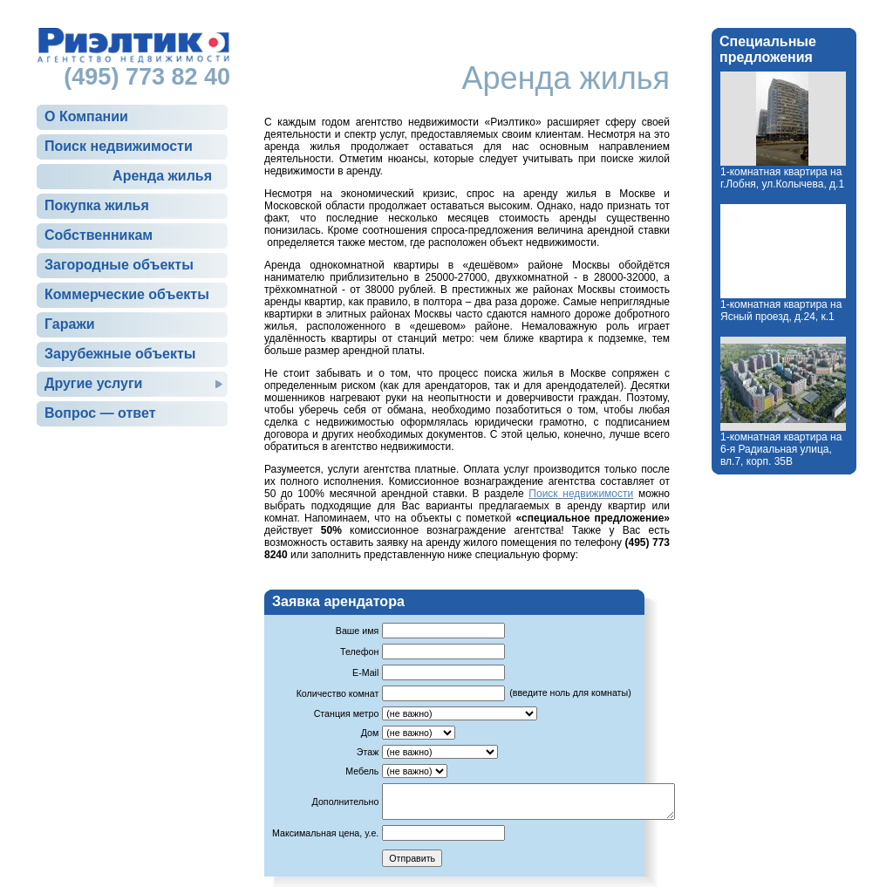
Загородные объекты (119, 264)
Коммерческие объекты (126, 294)
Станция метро (346, 713)
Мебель (361, 771)
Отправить (412, 858)
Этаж (367, 752)
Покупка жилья (96, 205)
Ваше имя (357, 630)
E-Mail (365, 672)
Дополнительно (345, 801)
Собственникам (98, 235)
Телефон (359, 651)
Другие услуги (93, 383)
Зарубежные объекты (119, 353)
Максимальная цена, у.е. (325, 833)
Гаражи (69, 324)
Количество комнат (338, 693)
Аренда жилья (162, 175)
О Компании (86, 116)
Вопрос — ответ (99, 413)
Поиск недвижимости (118, 146)
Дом (370, 732)
